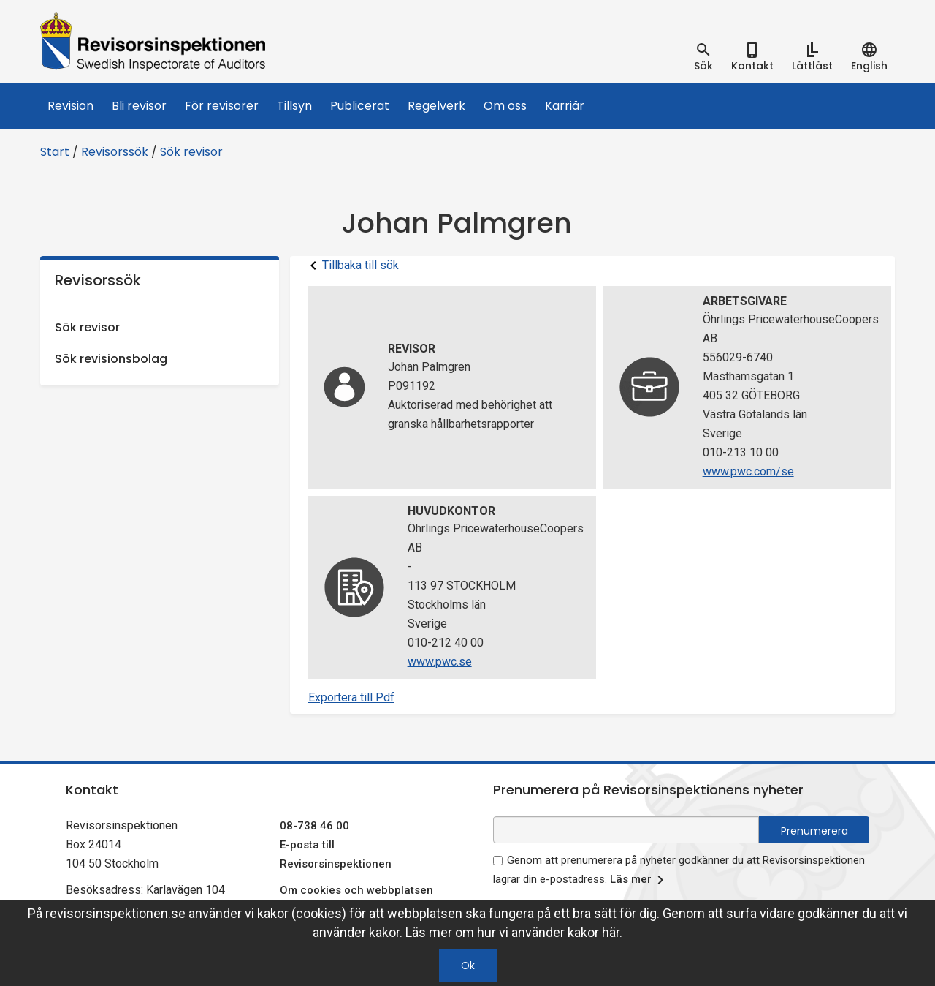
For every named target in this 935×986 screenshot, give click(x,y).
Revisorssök (114, 151)
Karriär (564, 105)
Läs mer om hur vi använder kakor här (512, 932)
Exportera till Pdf (351, 697)
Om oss (505, 105)
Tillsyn (294, 105)
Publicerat (359, 105)
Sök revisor (191, 151)
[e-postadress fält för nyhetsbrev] (626, 829)
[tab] (703, 57)
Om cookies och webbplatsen (356, 890)
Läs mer (639, 880)
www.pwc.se (440, 662)
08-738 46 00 (314, 825)
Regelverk (436, 105)
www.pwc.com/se (748, 471)
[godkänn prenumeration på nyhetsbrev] (498, 860)
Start (54, 151)
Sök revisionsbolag (111, 358)
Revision (70, 105)
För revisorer (222, 105)
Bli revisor (139, 105)
